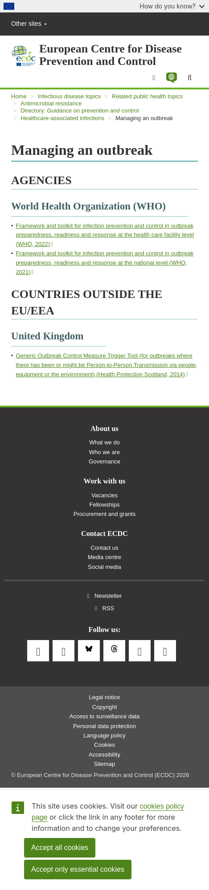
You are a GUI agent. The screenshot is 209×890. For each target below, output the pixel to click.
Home (19, 96)
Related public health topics (147, 96)
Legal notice (104, 697)
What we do (104, 442)
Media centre (104, 557)
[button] (171, 77)
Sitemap (104, 764)
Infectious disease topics (69, 96)
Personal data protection (104, 726)
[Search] (189, 78)
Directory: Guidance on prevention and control (79, 110)
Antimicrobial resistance (51, 103)
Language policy (104, 735)
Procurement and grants (104, 514)
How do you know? (172, 6)
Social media (104, 567)
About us (104, 429)
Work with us (105, 481)
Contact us (104, 547)
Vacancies (104, 495)
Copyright (104, 707)
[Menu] (153, 78)
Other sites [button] (29, 23)
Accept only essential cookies (77, 869)
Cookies (104, 744)
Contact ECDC (104, 534)
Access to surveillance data (105, 716)
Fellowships (105, 504)
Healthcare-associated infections (62, 118)
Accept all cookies (59, 847)
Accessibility (104, 754)
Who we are (104, 452)
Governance (104, 461)
